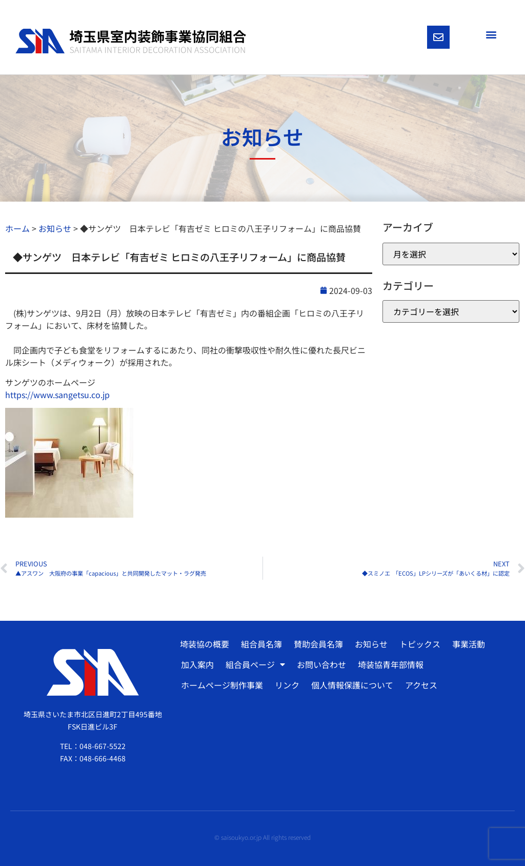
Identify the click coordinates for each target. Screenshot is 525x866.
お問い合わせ (321, 664)
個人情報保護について (352, 685)
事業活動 (468, 644)
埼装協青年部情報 (390, 664)
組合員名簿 (261, 644)
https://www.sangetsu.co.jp (57, 394)
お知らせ (371, 644)
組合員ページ (255, 664)
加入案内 (197, 664)
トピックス (419, 644)
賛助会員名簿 (318, 644)
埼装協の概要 (204, 644)
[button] (490, 34)
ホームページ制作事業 (222, 685)
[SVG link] (130, 41)
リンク (287, 685)
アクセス (421, 685)
